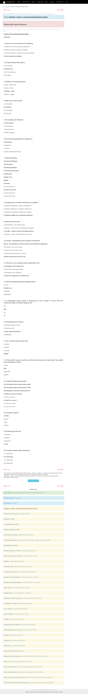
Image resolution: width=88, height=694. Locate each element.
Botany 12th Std (11, 6)
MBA (46, 2)
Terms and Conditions (41, 689)
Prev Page (7, 10)
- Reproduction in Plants (17, 513)
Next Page (60, 10)
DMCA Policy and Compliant (51, 689)
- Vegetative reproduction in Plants (18, 535)
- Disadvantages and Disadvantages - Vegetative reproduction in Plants (27, 540)
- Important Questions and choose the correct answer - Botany (26, 656)
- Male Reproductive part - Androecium (18, 566)
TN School (52, 2)
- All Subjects (12, 498)
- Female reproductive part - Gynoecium (22, 582)
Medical (33, 2)
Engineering (40, 2)
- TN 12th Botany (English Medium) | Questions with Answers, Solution (24, 492)
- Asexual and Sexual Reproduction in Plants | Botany (18, 661)
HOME (18, 2)
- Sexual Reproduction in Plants (20, 550)
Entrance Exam (59, 2)
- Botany (14, 651)
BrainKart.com (11, 2)
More (66, 2)
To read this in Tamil (33, 480)
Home (4, 6)
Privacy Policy (34, 689)
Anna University (26, 2)
